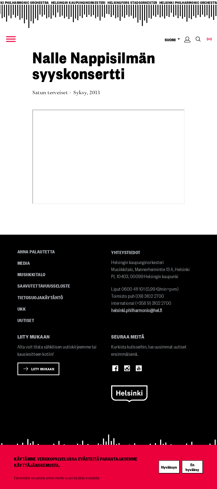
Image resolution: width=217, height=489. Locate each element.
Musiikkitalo (31, 274)
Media (23, 263)
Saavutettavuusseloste (43, 285)
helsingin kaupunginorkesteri (78, 2)
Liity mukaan (42, 369)
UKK (21, 309)
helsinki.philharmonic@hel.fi (136, 310)
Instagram (127, 368)
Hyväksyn (169, 467)
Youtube (139, 368)
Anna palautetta (36, 251)
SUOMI (173, 39)
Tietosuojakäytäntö (40, 297)
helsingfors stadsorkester (132, 2)
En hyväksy (192, 467)
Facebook (115, 368)
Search (198, 39)
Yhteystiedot (125, 252)
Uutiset (25, 320)
